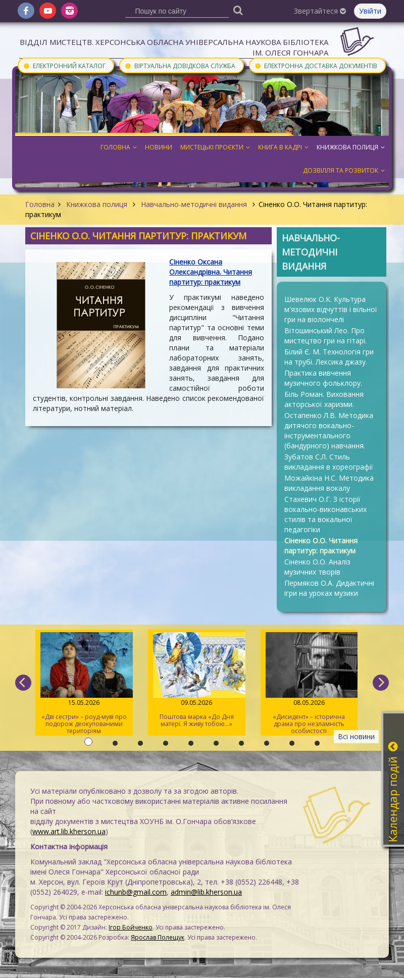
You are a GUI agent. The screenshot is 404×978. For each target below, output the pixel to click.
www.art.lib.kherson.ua (69, 831)
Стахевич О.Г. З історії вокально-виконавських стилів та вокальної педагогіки (325, 514)
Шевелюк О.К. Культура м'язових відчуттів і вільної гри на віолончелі (330, 309)
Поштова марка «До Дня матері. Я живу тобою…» (196, 680)
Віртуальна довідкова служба (179, 65)
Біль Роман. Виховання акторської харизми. (324, 399)
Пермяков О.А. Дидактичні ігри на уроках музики (329, 588)
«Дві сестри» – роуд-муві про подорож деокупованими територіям (84, 683)
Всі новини (356, 736)
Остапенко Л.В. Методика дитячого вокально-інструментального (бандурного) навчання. (328, 430)
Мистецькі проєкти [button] (215, 147)
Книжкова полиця (96, 204)
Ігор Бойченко (131, 927)
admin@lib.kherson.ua (206, 892)
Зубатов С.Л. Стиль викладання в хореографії (328, 462)
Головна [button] (118, 147)
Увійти (370, 11)
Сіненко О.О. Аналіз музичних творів (317, 567)
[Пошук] (238, 10)
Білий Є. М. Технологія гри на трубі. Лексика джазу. (329, 357)
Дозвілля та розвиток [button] (344, 170)
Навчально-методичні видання (194, 204)
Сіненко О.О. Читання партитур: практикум (321, 545)
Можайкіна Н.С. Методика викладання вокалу (329, 483)
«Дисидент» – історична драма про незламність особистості (309, 683)
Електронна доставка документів (315, 65)
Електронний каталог (64, 65)
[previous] (23, 683)
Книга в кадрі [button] (283, 147)
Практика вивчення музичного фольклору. (323, 378)
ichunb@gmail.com (136, 892)
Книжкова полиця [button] (351, 147)
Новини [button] (158, 147)
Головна (40, 204)
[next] (381, 683)
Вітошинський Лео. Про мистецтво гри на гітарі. (325, 335)
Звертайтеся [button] (320, 11)
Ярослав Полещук (157, 937)
